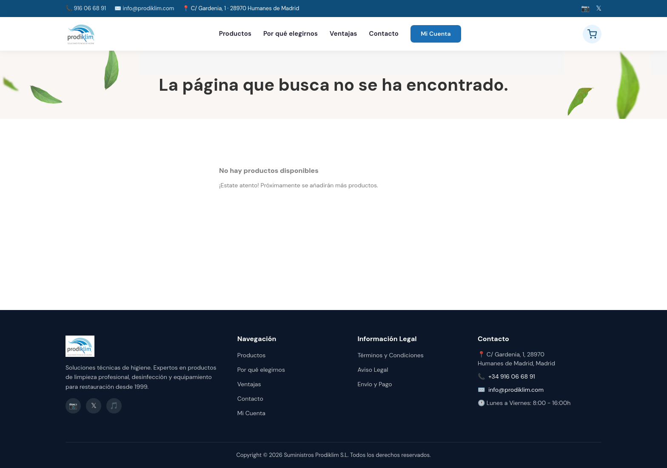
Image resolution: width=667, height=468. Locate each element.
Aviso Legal (372, 369)
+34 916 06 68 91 (511, 376)
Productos (235, 33)
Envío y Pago (374, 384)
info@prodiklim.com (516, 389)
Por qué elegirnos (290, 33)
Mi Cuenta (436, 33)
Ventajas (343, 33)
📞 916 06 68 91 (86, 8)
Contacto (384, 33)
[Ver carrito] (592, 34)
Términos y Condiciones (390, 355)
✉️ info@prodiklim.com (144, 8)
